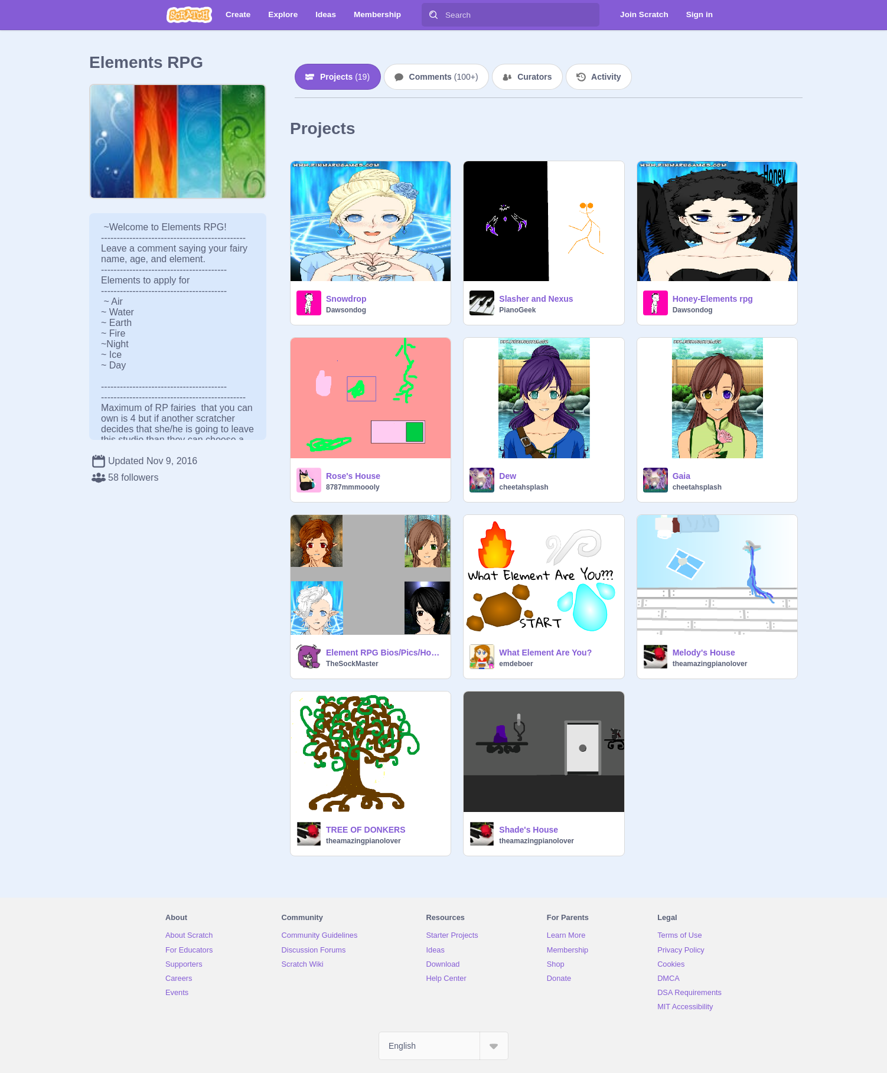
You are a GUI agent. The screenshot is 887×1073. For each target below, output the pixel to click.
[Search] (433, 15)
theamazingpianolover (710, 664)
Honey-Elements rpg (713, 299)
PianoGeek (517, 310)
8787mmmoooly (353, 487)
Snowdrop (346, 299)
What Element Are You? (545, 652)
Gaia (681, 476)
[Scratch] (189, 15)
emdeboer (516, 664)
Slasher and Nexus (536, 299)
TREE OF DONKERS (366, 829)
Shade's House (528, 829)
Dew (507, 476)
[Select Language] (443, 1046)
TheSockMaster (352, 664)
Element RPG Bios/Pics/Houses (384, 652)
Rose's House (353, 476)
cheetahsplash (523, 487)
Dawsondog (346, 310)
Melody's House (704, 652)
